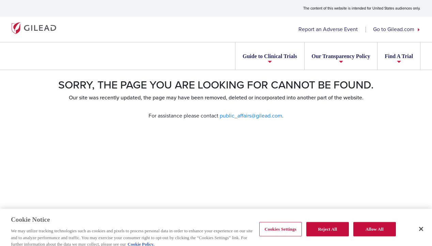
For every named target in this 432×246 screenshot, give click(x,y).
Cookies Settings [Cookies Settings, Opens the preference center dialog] (280, 231)
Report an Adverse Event (328, 29)
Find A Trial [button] (399, 56)
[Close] (421, 230)
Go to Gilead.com (393, 29)
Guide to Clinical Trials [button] (270, 56)
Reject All (327, 231)
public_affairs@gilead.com (251, 116)
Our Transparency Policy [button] (340, 56)
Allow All (375, 231)
